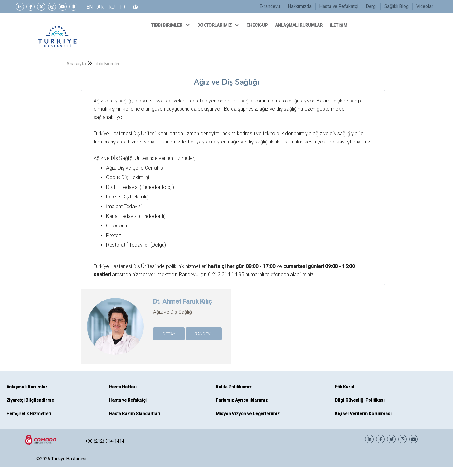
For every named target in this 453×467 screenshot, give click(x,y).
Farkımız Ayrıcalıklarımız (242, 400)
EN (89, 7)
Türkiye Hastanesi (68, 458)
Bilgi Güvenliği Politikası (360, 400)
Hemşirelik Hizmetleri (28, 413)
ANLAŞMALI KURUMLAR (299, 25)
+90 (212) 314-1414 (104, 441)
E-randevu (270, 6)
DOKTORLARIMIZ (218, 25)
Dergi (371, 6)
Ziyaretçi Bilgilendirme (30, 400)
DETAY (169, 333)
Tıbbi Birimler (107, 63)
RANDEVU (203, 333)
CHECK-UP (257, 25)
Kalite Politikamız (234, 386)
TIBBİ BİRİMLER (171, 25)
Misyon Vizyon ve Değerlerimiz (248, 413)
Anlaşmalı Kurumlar (26, 386)
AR (100, 7)
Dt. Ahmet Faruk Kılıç (182, 301)
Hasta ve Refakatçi (338, 6)
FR (122, 7)
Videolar (424, 6)
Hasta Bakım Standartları (134, 413)
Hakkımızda (300, 6)
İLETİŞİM (339, 25)
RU (111, 7)
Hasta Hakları (123, 386)
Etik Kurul (344, 386)
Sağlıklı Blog (396, 6)
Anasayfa (76, 63)
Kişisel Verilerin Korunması (363, 413)
